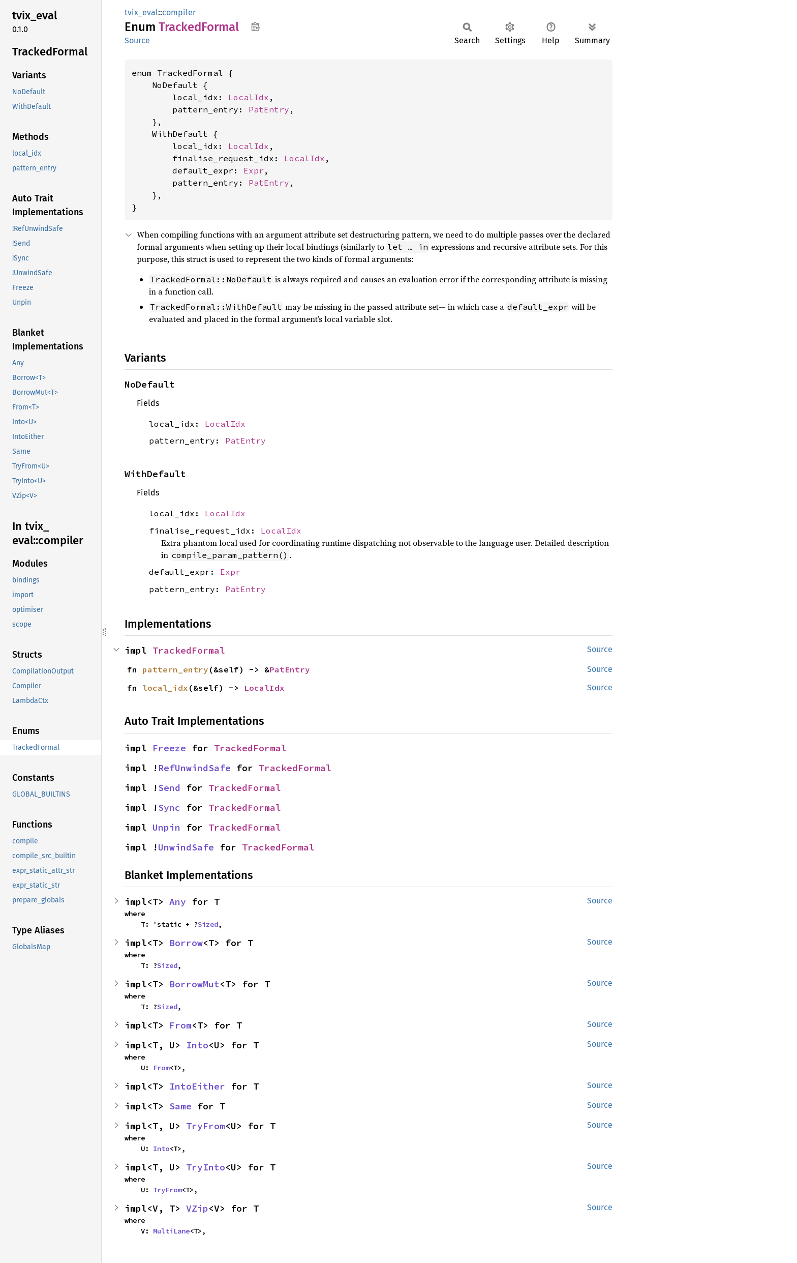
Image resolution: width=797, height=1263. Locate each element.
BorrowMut (194, 984)
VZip (197, 1208)
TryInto (205, 1167)
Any (177, 901)
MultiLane (171, 1231)
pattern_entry (175, 669)
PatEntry (269, 109)
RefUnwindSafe (194, 768)
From (180, 1025)
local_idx (165, 688)
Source (137, 40)
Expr (253, 170)
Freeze (169, 748)
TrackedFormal (188, 650)
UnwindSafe (186, 847)
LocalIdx (248, 97)
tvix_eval (141, 12)
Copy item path (255, 26)
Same (180, 1106)
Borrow (186, 943)
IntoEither (197, 1086)
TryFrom (205, 1126)
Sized (208, 924)
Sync (169, 807)
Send (169, 788)
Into (197, 1045)
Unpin (166, 827)
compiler (179, 12)
